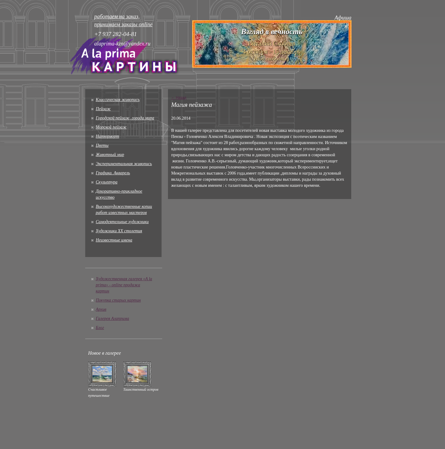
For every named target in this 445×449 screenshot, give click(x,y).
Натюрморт (107, 136)
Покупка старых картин (118, 300)
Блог (100, 327)
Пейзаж (103, 109)
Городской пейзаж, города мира (125, 118)
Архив (101, 309)
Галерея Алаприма (112, 318)
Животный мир (110, 154)
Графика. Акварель (113, 173)
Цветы (102, 145)
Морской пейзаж (111, 127)
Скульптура (107, 182)
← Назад (178, 98)
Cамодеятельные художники (122, 221)
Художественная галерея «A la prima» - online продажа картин (124, 285)
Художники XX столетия (119, 231)
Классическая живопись (118, 99)
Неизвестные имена (114, 240)
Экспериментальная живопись (124, 163)
